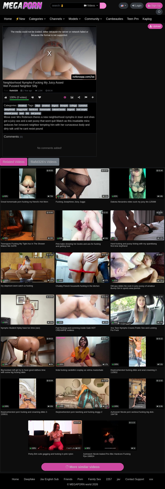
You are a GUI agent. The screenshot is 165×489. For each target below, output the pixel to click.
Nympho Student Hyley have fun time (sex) (20, 328)
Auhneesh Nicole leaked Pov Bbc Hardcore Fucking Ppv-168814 (107, 455)
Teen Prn (133, 18)
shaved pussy (11, 113)
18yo (37, 106)
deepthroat (10, 109)
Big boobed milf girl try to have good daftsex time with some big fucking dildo (23, 371)
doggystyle (22, 109)
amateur (46, 106)
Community (93, 18)
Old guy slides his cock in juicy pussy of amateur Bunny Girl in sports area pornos (133, 287)
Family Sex (94, 479)
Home (8, 18)
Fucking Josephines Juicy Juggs (70, 202)
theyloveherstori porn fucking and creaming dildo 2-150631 (24, 413)
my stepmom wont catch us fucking (17, 286)
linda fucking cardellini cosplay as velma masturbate (79, 370)
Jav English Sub (49, 479)
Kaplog (147, 18)
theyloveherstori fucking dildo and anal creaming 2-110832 (134, 371)
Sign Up (154, 5)
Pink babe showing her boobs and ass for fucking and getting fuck (78, 245)
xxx (151, 479)
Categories (37, 18)
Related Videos (13, 162)
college (73, 106)
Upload (155, 26)
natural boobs (58, 109)
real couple (82, 109)
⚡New (20, 18)
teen (22, 113)
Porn (80, 479)
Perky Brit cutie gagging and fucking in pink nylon (50, 454)
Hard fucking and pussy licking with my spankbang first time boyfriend (134, 244)
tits (27, 113)
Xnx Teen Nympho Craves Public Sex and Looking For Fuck (134, 329)
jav (118, 479)
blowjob (64, 106)
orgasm (70, 109)
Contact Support (134, 479)
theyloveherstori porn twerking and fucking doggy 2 (79, 412)
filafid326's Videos (44, 162)
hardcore (33, 109)
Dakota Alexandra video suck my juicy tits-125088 (133, 202)
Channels (57, 18)
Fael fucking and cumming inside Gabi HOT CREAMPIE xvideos (76, 329)
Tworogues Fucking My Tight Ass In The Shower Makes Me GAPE (23, 244)
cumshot (83, 106)
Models (75, 18)
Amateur (22, 106)
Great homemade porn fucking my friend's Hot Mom (24, 202)
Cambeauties (114, 18)
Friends (68, 479)
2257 (109, 479)
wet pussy (35, 113)
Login (137, 5)
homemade (45, 109)
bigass (55, 106)
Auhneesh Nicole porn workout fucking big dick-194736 (132, 413)
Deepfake (29, 479)
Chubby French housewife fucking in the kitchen (78, 286)
